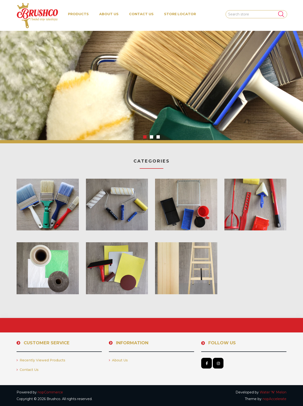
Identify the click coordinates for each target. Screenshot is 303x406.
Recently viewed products (41, 360)
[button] (78, 14)
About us (109, 14)
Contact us (141, 14)
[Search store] (256, 14)
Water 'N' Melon (273, 392)
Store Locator (180, 14)
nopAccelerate (274, 399)
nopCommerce (50, 392)
